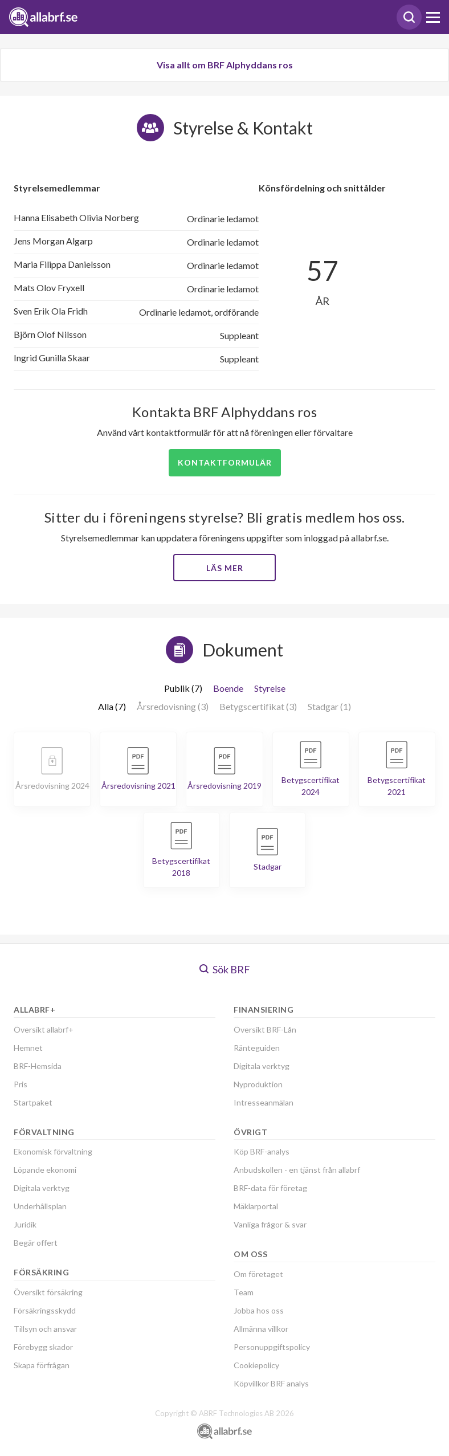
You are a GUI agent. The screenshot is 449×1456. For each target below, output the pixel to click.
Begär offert (36, 1242)
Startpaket (33, 1102)
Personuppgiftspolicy (272, 1347)
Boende (228, 688)
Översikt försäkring (48, 1292)
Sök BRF (224, 969)
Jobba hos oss (259, 1310)
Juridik (25, 1224)
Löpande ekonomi (45, 1169)
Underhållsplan (40, 1206)
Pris (20, 1084)
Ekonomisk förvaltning (53, 1151)
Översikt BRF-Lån (265, 1029)
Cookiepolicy (256, 1365)
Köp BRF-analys (261, 1151)
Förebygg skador (43, 1347)
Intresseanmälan (263, 1102)
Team (244, 1292)
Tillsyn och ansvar (45, 1328)
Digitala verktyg (42, 1188)
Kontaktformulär (225, 462)
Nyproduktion (258, 1084)
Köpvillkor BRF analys (271, 1383)
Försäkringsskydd (45, 1310)
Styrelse (269, 688)
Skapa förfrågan (42, 1365)
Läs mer (224, 568)
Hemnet (28, 1048)
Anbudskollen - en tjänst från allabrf (297, 1169)
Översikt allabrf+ (44, 1029)
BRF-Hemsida (38, 1066)
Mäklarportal (256, 1206)
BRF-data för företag (270, 1188)
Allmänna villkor (261, 1328)
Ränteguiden (257, 1048)
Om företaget (258, 1274)
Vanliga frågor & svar (270, 1224)
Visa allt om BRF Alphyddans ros (225, 64)
